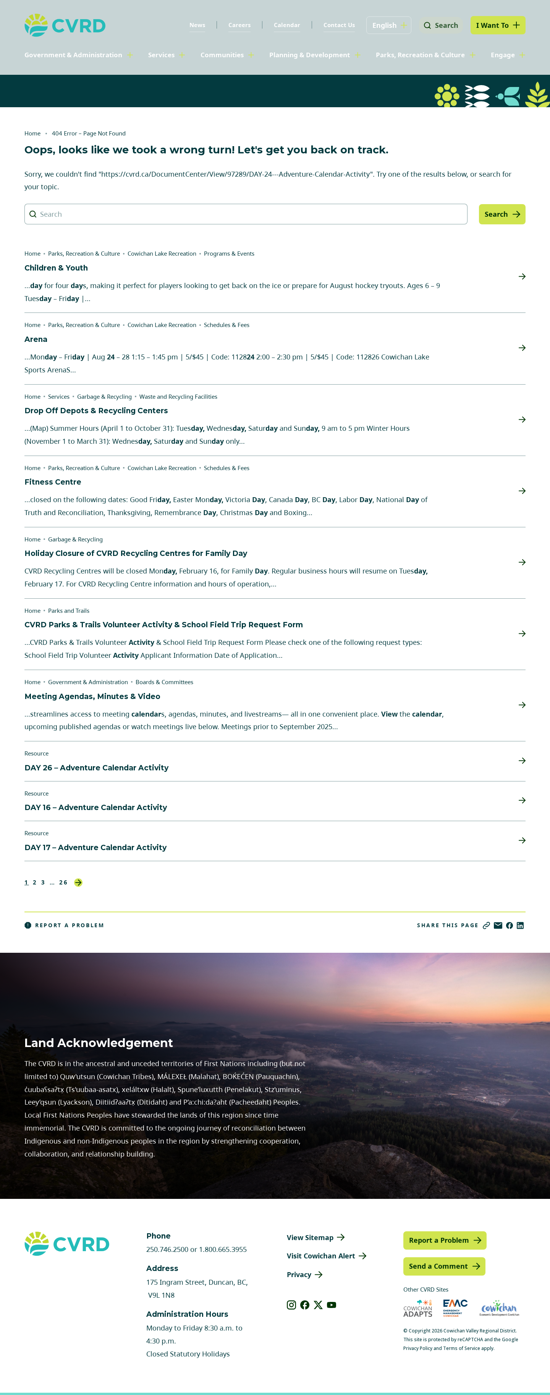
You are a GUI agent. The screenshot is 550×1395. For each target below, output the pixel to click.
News (194, 25)
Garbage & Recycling (104, 396)
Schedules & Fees (226, 325)
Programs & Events (229, 253)
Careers (237, 25)
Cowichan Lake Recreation (162, 253)
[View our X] (318, 1305)
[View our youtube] (331, 1305)
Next (78, 882)
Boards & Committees (164, 682)
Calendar (284, 25)
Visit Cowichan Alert (321, 1255)
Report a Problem (64, 925)
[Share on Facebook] (509, 925)
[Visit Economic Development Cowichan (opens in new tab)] (499, 1308)
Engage (503, 54)
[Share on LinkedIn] (520, 925)
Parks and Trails (68, 610)
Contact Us (336, 25)
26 (63, 882)
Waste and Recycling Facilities (178, 396)
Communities (222, 54)
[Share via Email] (498, 925)
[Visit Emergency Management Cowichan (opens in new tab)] (455, 1308)
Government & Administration (73, 54)
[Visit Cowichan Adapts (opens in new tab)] (417, 1308)
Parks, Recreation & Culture (420, 54)
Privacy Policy (417, 1348)
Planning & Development (309, 54)
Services (161, 54)
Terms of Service (461, 1348)
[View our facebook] (305, 1305)
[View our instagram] (291, 1305)
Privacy (299, 1274)
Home (32, 133)
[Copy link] (486, 925)
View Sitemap (310, 1237)
